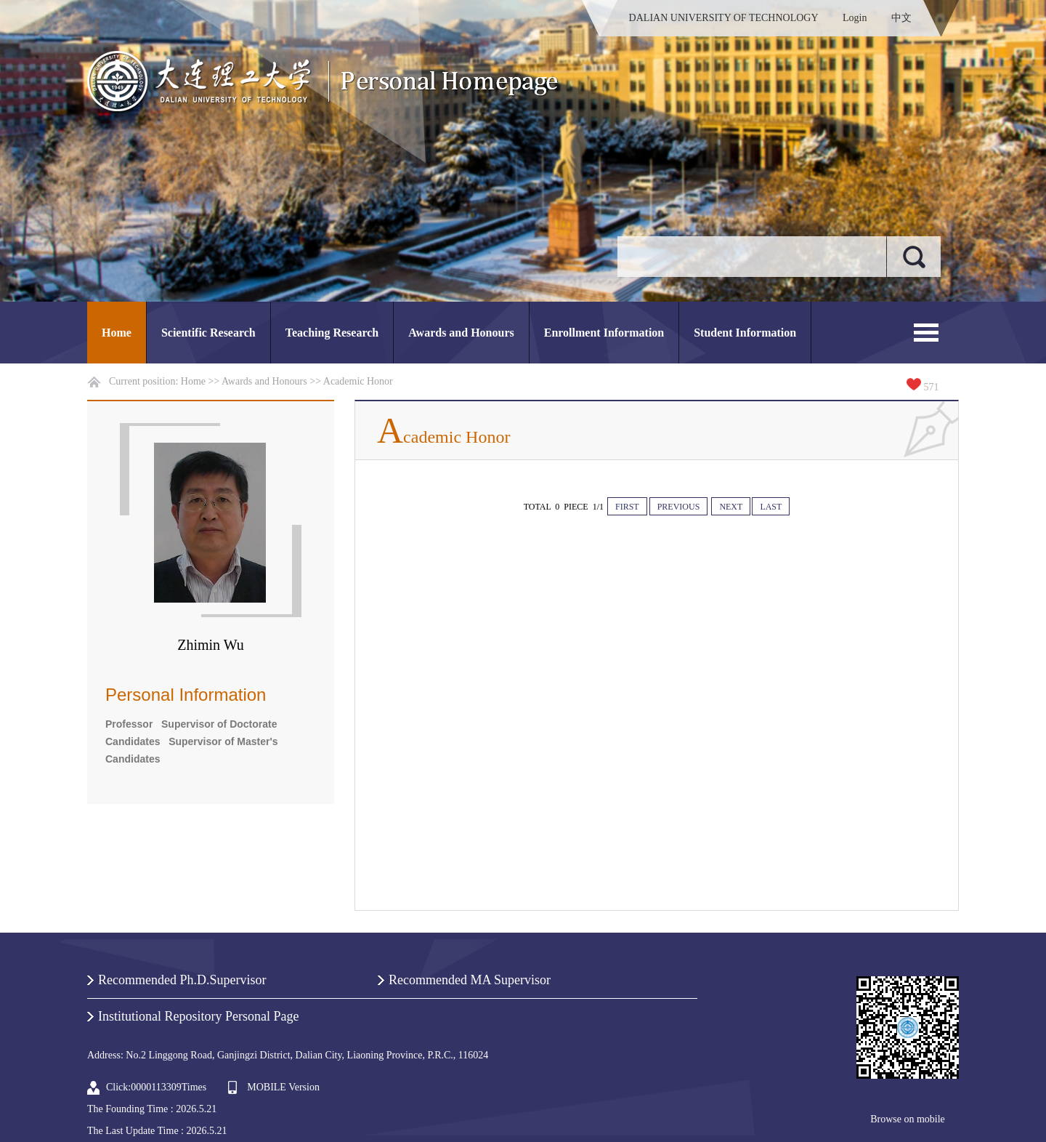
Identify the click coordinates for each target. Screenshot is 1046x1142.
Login (855, 17)
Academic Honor (358, 381)
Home (116, 332)
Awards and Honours (461, 332)
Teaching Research (331, 332)
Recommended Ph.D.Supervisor (182, 980)
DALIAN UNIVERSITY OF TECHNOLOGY (724, 17)
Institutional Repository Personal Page (198, 1016)
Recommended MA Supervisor (470, 980)
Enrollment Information (604, 332)
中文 (901, 17)
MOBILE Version (283, 1087)
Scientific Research (208, 332)
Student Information (745, 332)
